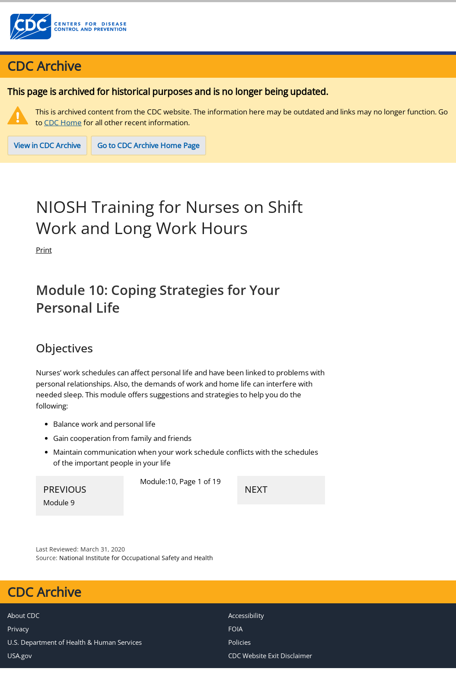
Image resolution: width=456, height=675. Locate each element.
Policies (239, 649)
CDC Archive (44, 66)
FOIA (235, 635)
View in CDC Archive (47, 145)
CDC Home (63, 122)
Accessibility (246, 622)
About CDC (23, 622)
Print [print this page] (44, 257)
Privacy (18, 635)
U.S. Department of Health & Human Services (74, 649)
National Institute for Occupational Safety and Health (136, 565)
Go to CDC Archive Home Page (148, 145)
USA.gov (19, 662)
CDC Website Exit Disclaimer (270, 662)
